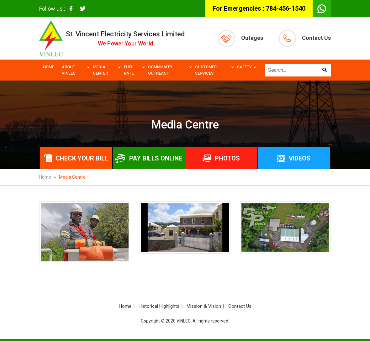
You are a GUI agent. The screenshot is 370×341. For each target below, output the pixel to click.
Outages (240, 38)
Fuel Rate (129, 70)
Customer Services (206, 70)
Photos (221, 158)
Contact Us (305, 38)
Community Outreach (160, 70)
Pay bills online (148, 158)
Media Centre (72, 177)
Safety (244, 67)
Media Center (100, 70)
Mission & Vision (204, 306)
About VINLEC (69, 70)
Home (48, 67)
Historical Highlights (159, 306)
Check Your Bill (76, 158)
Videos (293, 158)
